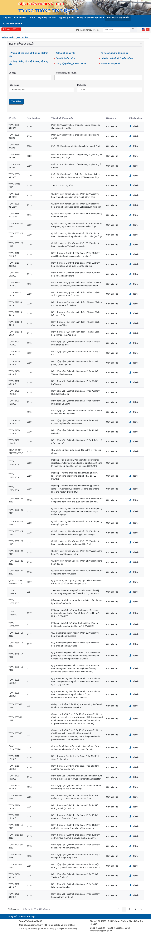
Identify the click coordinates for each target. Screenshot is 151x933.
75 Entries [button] (14, 909)
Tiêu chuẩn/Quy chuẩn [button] (75, 44)
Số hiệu (12, 73)
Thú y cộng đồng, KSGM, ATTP (71, 63)
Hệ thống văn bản (47, 17)
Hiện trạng (14, 85)
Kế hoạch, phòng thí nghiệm (114, 53)
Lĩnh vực (81, 85)
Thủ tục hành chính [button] (11, 23)
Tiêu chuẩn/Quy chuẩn (65, 73)
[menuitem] (12, 916)
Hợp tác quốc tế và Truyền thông (117, 58)
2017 (29, 582)
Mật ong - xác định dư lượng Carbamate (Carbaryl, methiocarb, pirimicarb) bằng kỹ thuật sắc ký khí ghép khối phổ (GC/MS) (75, 613)
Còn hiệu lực (112, 126)
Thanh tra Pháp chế (110, 63)
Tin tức (32, 17)
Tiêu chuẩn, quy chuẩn (118, 17)
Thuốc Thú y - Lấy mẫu (62, 185)
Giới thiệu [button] (20, 17)
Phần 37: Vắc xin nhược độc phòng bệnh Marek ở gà (75, 146)
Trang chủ (6, 17)
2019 (29, 185)
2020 (29, 126)
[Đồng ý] (133, 29)
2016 (29, 747)
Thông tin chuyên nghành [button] (90, 17)
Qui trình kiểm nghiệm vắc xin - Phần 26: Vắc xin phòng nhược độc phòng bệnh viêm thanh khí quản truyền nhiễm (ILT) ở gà (76, 511)
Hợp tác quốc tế (66, 17)
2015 (29, 797)
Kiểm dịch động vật (65, 53)
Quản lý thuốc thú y (65, 58)
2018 (29, 451)
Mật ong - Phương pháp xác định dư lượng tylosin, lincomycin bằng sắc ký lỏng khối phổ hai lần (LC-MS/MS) (74, 476)
